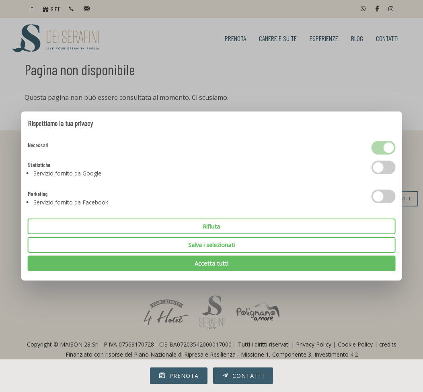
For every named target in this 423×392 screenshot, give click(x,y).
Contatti (243, 375)
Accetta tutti (211, 263)
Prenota (179, 375)
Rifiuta (211, 226)
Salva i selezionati (211, 245)
